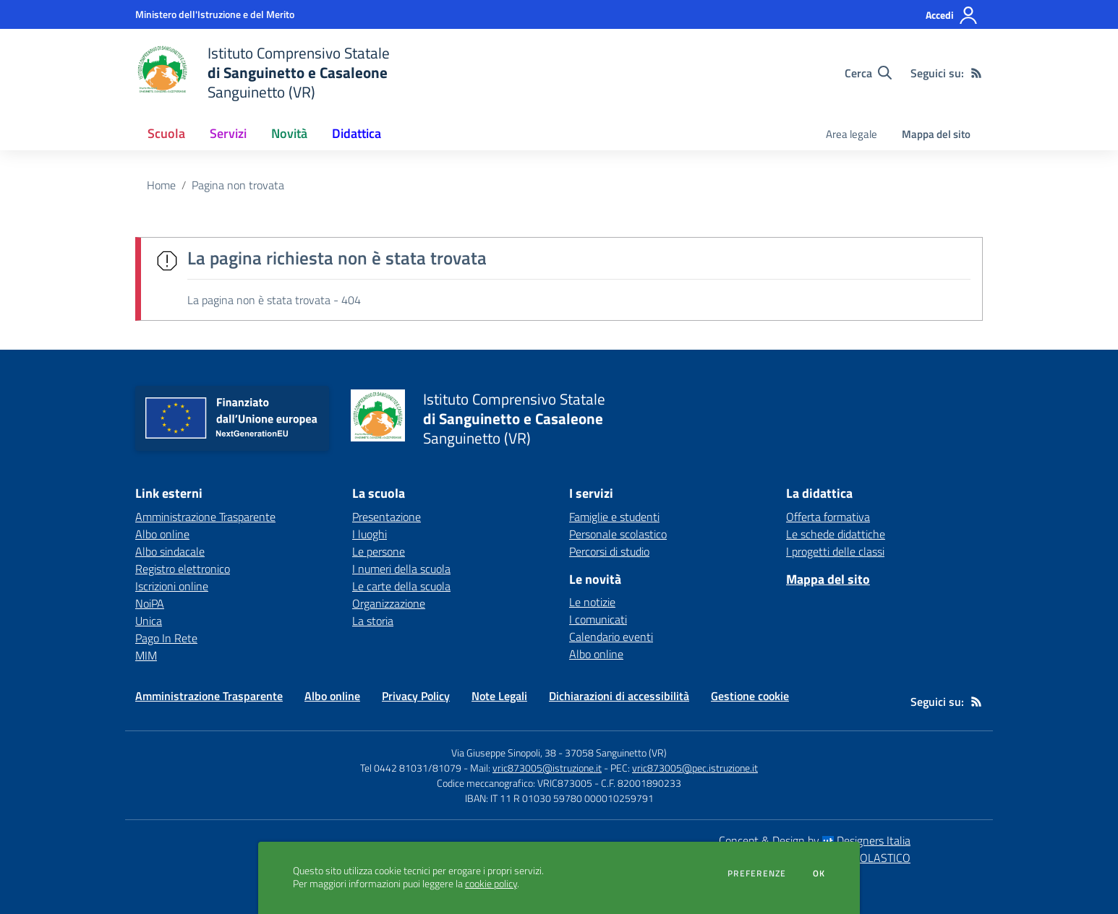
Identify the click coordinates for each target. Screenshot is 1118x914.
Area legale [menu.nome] (851, 134)
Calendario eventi (611, 636)
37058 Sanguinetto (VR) (616, 752)
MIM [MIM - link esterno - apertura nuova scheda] (146, 655)
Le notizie (592, 602)
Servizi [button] (228, 133)
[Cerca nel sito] (868, 73)
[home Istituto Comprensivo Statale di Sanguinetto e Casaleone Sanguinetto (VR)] (262, 72)
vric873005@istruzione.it (547, 767)
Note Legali (499, 695)
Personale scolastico (618, 534)
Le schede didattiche (835, 534)
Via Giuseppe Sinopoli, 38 (503, 752)
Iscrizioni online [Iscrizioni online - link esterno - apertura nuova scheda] (171, 586)
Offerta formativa (828, 516)
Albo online (596, 654)
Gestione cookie (750, 695)
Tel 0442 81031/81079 (410, 767)
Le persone (378, 551)
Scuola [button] (166, 133)
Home (161, 185)
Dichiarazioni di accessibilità (619, 695)
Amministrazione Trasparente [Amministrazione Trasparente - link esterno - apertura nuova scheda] (205, 516)
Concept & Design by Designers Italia (814, 840)
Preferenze (756, 873)
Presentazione (386, 516)
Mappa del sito (936, 134)
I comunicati (598, 619)
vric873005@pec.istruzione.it (695, 767)
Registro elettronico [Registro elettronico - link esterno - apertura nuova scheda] (182, 568)
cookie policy (491, 884)
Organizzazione (388, 603)
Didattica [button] (356, 133)
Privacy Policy (416, 695)
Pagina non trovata (238, 185)
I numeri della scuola (401, 568)
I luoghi (369, 534)
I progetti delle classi (835, 551)
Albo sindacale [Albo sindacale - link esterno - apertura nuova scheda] (170, 551)
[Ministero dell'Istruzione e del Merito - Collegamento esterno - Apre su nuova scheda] (214, 14)
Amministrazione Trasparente (209, 695)
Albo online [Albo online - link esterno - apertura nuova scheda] (162, 534)
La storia (372, 620)
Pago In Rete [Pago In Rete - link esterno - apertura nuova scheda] (166, 638)
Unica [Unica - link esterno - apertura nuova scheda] (148, 620)
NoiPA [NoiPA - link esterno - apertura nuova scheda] (149, 603)
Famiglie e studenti (614, 516)
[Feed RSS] (976, 72)
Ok (819, 873)
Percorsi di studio (609, 551)
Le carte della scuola (401, 586)
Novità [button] (289, 133)
